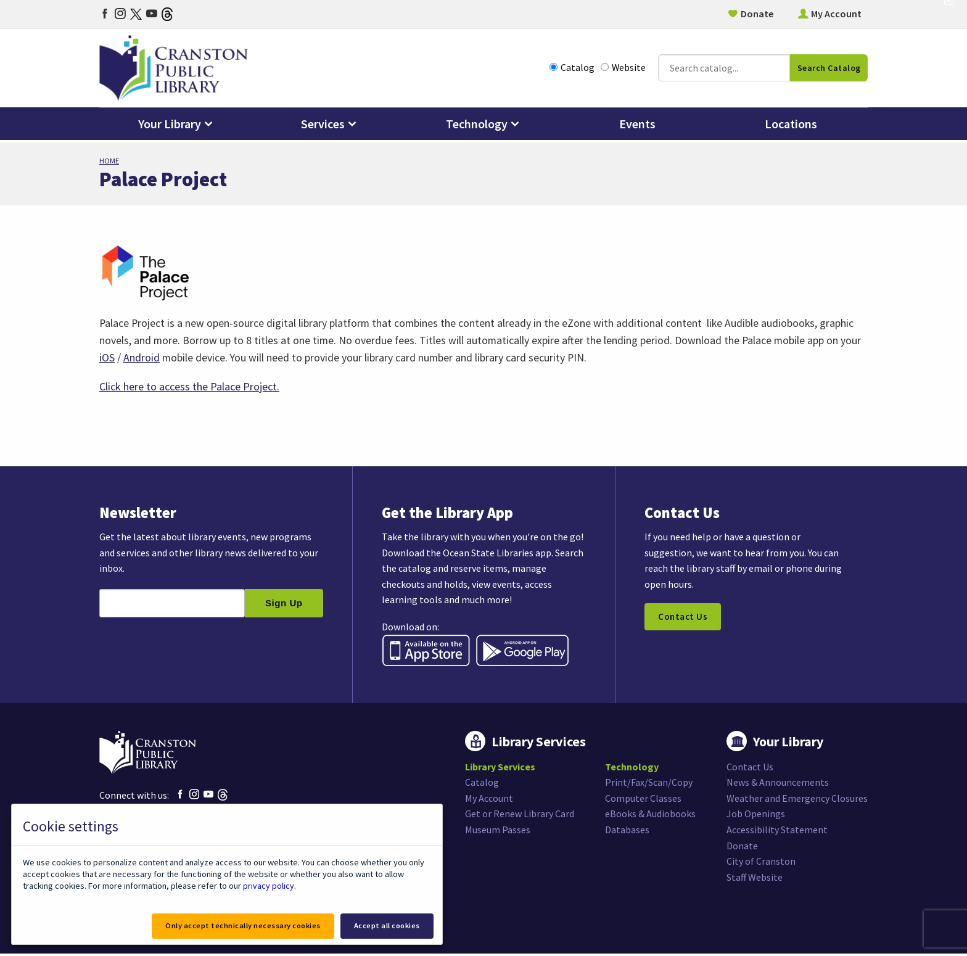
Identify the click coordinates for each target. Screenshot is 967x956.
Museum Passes (497, 832)
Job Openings (755, 816)
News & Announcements (777, 785)
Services (323, 126)
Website (623, 69)
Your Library (169, 126)
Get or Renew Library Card (519, 816)
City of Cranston (761, 864)
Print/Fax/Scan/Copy (649, 785)
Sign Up (284, 605)
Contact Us (684, 619)
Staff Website (754, 879)
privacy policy (268, 885)
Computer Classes (643, 800)
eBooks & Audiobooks (650, 816)
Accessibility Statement (777, 832)
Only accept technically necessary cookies (240, 925)
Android (141, 358)
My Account (836, 13)
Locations (791, 126)
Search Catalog (829, 69)
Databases (627, 832)
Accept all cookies (386, 925)
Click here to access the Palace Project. (189, 387)
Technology (477, 126)
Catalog (572, 69)
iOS (107, 358)
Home (109, 160)
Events (637, 126)
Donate (757, 13)
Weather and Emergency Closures (797, 800)
